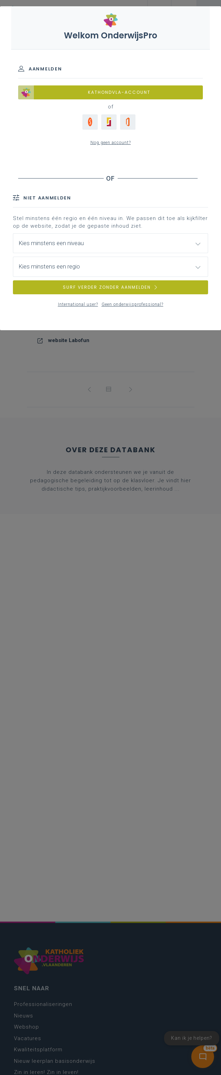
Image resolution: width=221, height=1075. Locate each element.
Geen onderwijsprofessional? (132, 304)
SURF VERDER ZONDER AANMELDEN (111, 287)
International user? (78, 304)
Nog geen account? (110, 142)
